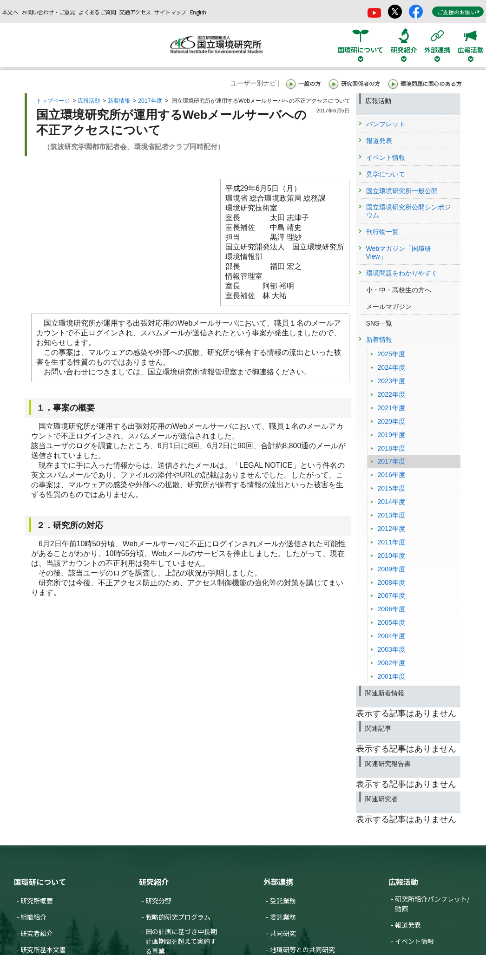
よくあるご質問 (97, 12)
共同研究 (283, 933)
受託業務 (283, 900)
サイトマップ (170, 12)
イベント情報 (414, 941)
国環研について (40, 881)
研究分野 (158, 900)
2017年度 (150, 101)
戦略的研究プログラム (177, 917)
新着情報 (119, 101)
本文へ (10, 12)
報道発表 (408, 924)
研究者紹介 (36, 933)
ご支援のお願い (458, 12)
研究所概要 (36, 900)
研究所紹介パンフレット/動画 (432, 903)
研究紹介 (154, 881)
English (198, 12)
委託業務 (283, 917)
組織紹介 (33, 917)
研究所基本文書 (43, 949)
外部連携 (278, 881)
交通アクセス (135, 12)
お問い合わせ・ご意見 (48, 12)
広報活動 (89, 101)
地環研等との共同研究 (302, 949)
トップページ (53, 101)
